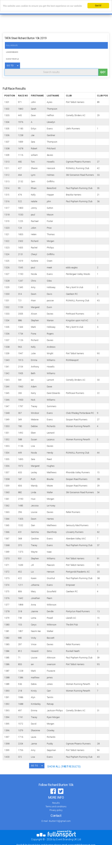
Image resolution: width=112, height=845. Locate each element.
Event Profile (12, 59)
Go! (102, 72)
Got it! (98, 5)
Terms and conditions (56, 806)
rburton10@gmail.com (60, 821)
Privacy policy (56, 810)
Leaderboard (12, 52)
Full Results (12, 45)
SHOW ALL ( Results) (64, 766)
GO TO (10, 65)
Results (56, 803)
